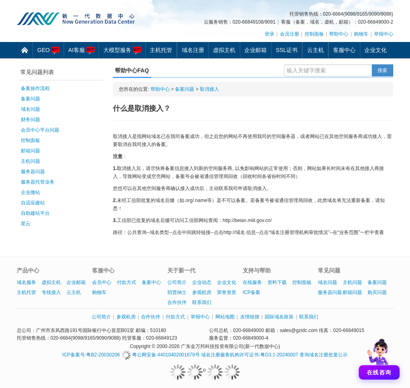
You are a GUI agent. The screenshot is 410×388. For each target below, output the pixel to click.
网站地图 (225, 317)
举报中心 (383, 34)
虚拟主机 (224, 50)
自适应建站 (33, 203)
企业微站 (30, 192)
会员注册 (289, 34)
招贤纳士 (177, 292)
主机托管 (161, 50)
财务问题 (30, 119)
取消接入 (209, 89)
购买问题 (377, 292)
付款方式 (126, 282)
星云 (25, 223)
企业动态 (201, 282)
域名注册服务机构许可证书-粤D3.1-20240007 (249, 355)
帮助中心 (338, 34)
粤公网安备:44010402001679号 (160, 355)
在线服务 (252, 282)
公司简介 (177, 282)
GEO (48, 50)
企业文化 (375, 50)
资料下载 (277, 282)
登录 (269, 34)
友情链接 (249, 317)
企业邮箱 (255, 50)
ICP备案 (251, 292)
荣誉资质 (226, 292)
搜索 (382, 70)
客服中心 (344, 50)
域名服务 (26, 282)
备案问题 (30, 99)
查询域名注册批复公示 (323, 355)
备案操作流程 (35, 88)
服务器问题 (33, 171)
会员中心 (101, 282)
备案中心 (151, 282)
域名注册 (193, 50)
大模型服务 (122, 50)
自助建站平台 (35, 213)
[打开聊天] (379, 357)
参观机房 (201, 292)
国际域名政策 (279, 317)
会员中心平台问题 (40, 130)
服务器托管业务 (37, 182)
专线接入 (51, 292)
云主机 (315, 50)
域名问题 (30, 109)
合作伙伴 (177, 302)
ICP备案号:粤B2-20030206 (91, 355)
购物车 (361, 34)
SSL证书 (286, 50)
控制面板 (314, 34)
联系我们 (201, 302)
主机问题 (30, 161)
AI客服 (81, 50)
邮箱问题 (30, 151)
